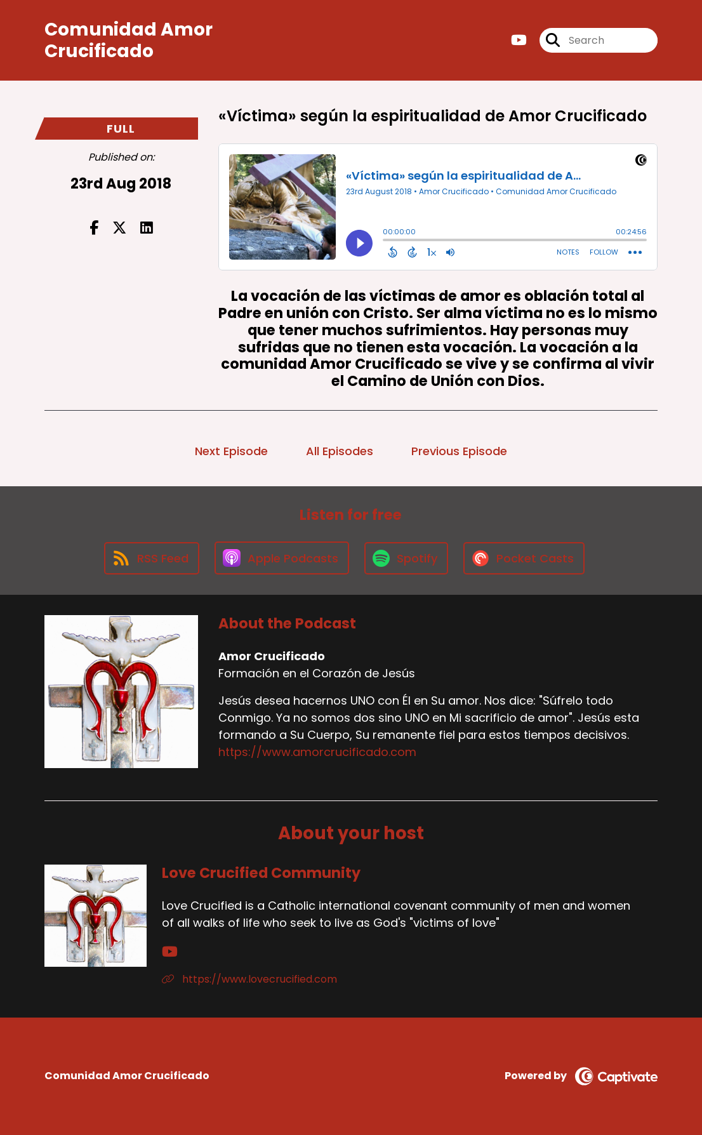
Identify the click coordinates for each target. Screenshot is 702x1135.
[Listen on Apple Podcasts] (282, 557)
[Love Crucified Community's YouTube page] (170, 952)
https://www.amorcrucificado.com (317, 752)
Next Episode (231, 451)
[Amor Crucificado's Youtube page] (519, 40)
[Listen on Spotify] (406, 558)
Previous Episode (459, 451)
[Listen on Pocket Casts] (524, 558)
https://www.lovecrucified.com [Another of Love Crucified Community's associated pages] (249, 979)
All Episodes (339, 451)
